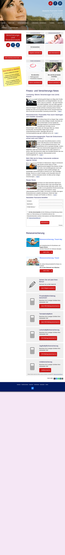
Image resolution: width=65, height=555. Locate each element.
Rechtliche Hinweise (25, 386)
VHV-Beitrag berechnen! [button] (48, 339)
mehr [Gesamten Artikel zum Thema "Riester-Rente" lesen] (55, 194)
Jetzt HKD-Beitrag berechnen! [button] (49, 306)
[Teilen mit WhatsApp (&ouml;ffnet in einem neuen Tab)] (58, 380)
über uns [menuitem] (11, 23)
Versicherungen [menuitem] (22, 23)
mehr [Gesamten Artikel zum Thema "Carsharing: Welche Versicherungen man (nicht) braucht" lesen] (59, 111)
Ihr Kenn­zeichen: (35, 47)
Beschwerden (42, 386)
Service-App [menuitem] (14, 27)
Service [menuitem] (60, 23)
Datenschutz (31, 386)
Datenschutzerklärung (34, 217)
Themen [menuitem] (51, 23)
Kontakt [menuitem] (4, 27)
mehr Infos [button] (45, 252)
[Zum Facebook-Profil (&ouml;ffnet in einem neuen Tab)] (32, 390)
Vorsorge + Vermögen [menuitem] (39, 23)
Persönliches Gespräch (36, 78)
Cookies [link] (46, 386)
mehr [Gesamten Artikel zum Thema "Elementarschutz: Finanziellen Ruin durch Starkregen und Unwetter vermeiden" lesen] (56, 133)
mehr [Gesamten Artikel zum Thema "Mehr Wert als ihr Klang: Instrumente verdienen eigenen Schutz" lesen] (37, 176)
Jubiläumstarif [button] (45, 371)
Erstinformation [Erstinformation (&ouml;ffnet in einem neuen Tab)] (36, 386)
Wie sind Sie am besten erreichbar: (54, 75)
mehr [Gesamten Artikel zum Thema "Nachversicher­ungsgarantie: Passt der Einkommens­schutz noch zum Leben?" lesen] (41, 154)
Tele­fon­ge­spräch (34, 76)
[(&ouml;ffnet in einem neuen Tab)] (12, 41)
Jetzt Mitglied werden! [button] (47, 288)
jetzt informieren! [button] (53, 52)
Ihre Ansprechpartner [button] (12, 57)
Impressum (19, 386)
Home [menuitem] (3, 23)
